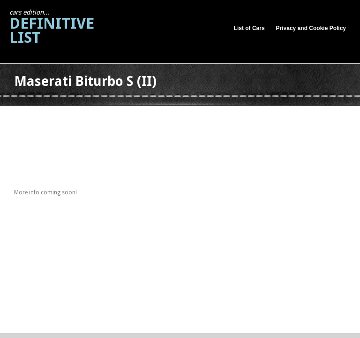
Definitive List (51, 27)
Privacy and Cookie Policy (311, 28)
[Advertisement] (184, 116)
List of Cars (249, 28)
